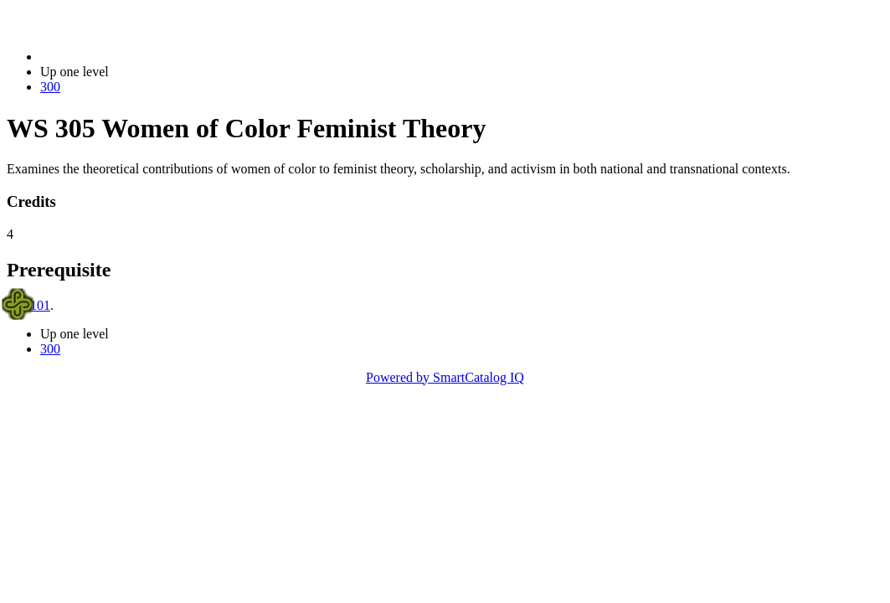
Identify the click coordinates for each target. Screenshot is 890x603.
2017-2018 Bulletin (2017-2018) (127, 56)
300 (50, 87)
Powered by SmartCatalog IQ (445, 377)
